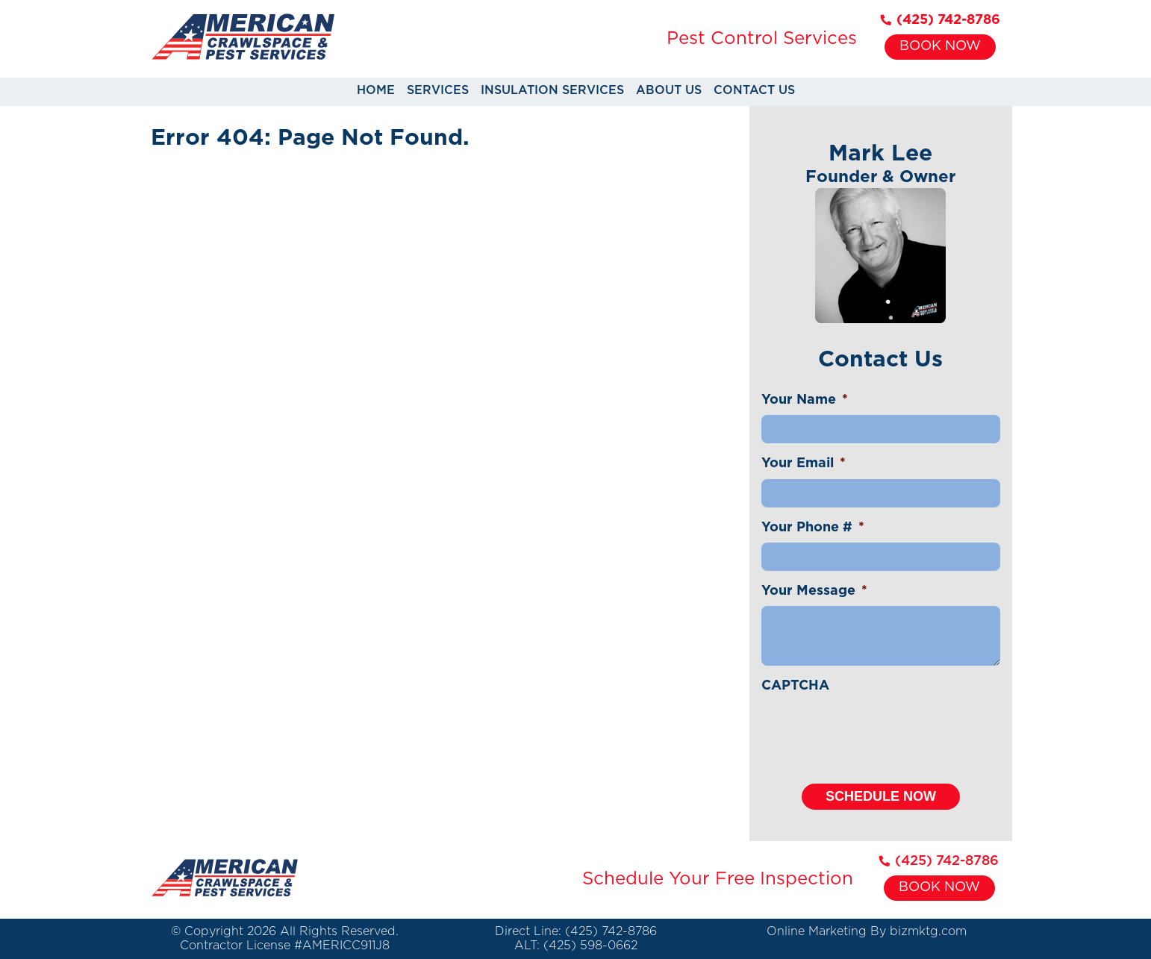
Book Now (940, 46)
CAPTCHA (795, 686)
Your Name (804, 400)
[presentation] (874, 731)
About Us (669, 90)
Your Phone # (812, 527)
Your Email (803, 463)
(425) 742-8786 (940, 20)
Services (438, 90)
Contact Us (754, 90)
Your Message (814, 591)
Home (376, 90)
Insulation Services (552, 90)
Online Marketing (817, 931)
